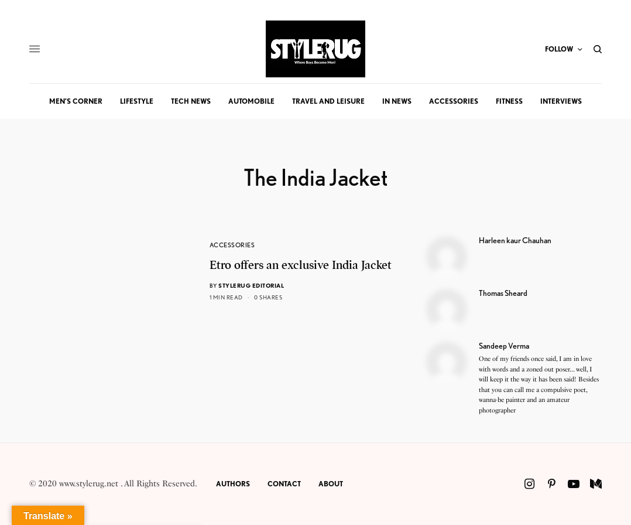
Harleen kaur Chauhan (515, 240)
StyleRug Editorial (251, 285)
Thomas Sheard (503, 293)
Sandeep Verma (504, 346)
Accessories (232, 245)
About (330, 483)
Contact (284, 483)
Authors (233, 483)
